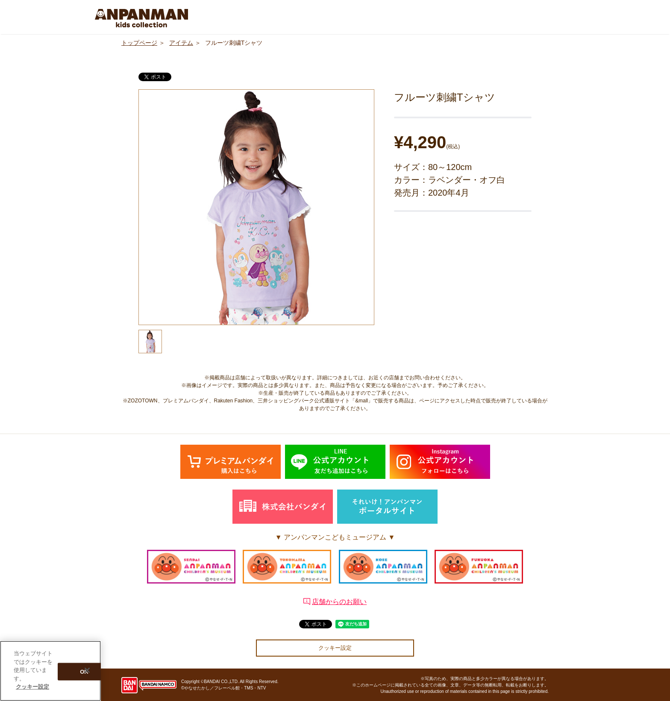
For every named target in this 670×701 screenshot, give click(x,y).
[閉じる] (87, 670)
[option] (256, 207)
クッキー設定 (335, 648)
